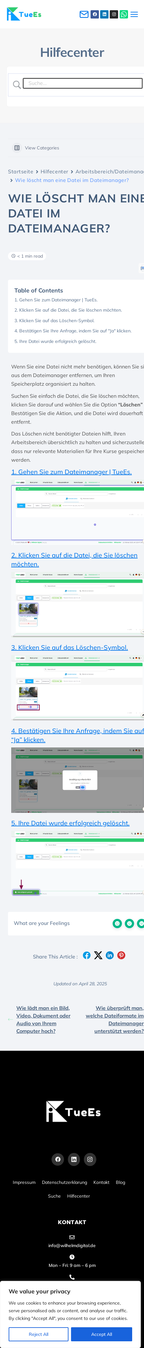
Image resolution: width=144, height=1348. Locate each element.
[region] (70, 1314)
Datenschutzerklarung (64, 1182)
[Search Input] (83, 83)
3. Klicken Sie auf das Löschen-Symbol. (54, 320)
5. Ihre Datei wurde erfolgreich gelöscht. (55, 341)
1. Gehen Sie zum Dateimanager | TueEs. (56, 300)
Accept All (101, 1334)
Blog (120, 1182)
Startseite (21, 171)
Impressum (24, 1182)
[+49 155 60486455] (72, 1277)
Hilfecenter (54, 171)
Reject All (38, 1334)
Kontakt (101, 1182)
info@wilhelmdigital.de (72, 1245)
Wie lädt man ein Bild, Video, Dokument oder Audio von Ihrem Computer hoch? (39, 1019)
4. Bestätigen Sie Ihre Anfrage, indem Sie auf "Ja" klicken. (73, 331)
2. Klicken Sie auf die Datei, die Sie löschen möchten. (68, 310)
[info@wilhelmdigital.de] (72, 1237)
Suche (54, 1196)
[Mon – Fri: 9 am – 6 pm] (72, 1257)
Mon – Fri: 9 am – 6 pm (72, 1265)
